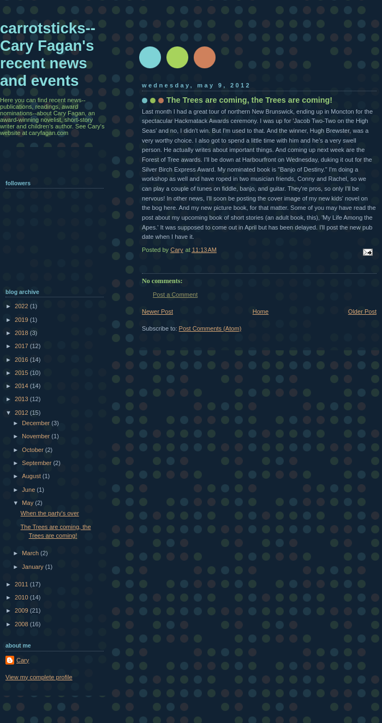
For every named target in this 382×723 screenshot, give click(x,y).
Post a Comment (175, 294)
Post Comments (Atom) (210, 328)
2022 (22, 306)
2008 (22, 624)
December (36, 423)
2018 (22, 333)
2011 (22, 584)
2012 (22, 412)
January (33, 566)
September (37, 463)
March (31, 553)
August (32, 476)
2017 (22, 346)
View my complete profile (39, 677)
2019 (22, 319)
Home (260, 311)
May (28, 502)
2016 (22, 359)
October (33, 449)
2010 (22, 597)
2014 (22, 386)
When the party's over (50, 513)
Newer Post (157, 311)
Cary (22, 660)
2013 (22, 399)
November (36, 436)
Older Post (362, 311)
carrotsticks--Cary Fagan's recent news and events (48, 54)
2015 (22, 372)
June (29, 489)
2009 (22, 610)
